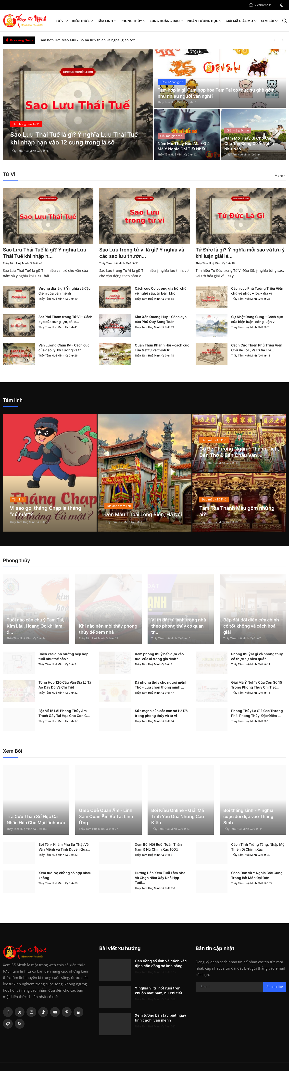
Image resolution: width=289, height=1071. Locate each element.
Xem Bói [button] (269, 21)
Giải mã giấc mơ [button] (241, 21)
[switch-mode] (282, 5)
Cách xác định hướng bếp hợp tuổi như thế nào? (63, 656)
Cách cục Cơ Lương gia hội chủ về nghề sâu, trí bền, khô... (161, 290)
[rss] (20, 1024)
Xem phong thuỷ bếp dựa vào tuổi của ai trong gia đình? (159, 656)
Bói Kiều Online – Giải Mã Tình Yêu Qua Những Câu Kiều (177, 816)
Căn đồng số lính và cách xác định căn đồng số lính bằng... (161, 963)
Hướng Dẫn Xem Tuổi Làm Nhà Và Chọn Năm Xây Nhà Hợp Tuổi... (160, 878)
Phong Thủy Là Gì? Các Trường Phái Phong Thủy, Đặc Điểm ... (257, 713)
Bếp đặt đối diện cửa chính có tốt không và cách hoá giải (251, 626)
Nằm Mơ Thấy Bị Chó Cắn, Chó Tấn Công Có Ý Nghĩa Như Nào (249, 143)
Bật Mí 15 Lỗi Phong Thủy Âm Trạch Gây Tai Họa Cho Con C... (64, 713)
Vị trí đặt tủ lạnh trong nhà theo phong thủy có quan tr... (178, 626)
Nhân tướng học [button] (204, 21)
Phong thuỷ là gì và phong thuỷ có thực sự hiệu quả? (257, 656)
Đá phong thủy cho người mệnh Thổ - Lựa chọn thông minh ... (161, 684)
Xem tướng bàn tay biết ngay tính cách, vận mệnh (160, 1018)
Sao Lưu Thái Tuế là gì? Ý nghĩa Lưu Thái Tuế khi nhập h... (44, 253)
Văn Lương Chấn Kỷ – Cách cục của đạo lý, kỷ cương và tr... (63, 347)
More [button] (279, 175)
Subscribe (274, 986)
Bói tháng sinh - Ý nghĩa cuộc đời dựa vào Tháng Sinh (248, 816)
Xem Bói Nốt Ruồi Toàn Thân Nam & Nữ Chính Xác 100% (158, 846)
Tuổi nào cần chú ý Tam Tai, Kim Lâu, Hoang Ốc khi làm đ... (35, 626)
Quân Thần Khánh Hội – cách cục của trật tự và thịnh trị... (162, 347)
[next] (283, 40)
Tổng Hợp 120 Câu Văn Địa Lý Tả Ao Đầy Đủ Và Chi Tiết (64, 684)
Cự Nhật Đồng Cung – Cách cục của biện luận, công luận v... (257, 319)
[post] (78, 104)
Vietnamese (260, 5)
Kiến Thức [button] (82, 21)
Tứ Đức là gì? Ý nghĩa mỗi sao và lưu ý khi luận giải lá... (240, 253)
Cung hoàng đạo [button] (166, 21)
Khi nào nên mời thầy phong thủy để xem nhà (108, 629)
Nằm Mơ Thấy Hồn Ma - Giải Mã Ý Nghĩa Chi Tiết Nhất (184, 146)
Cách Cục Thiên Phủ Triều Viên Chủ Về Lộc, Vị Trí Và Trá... (256, 347)
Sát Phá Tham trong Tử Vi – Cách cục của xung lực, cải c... (65, 319)
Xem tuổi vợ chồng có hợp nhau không (64, 875)
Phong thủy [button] (133, 21)
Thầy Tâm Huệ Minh (23, 151)
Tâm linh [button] (107, 21)
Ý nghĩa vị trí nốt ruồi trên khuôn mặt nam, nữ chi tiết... (160, 990)
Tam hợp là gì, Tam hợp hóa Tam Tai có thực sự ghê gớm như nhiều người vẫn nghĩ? (216, 93)
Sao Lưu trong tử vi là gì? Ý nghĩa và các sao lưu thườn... (141, 253)
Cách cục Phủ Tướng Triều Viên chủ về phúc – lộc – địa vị (257, 290)
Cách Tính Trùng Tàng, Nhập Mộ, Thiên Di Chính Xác (258, 846)
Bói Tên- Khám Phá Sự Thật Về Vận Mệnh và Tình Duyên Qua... (64, 846)
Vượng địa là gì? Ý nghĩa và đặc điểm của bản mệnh (64, 290)
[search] (284, 20)
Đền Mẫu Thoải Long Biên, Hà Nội (143, 514)
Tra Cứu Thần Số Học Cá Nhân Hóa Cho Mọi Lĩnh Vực (36, 819)
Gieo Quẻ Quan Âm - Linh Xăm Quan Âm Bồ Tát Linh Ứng (106, 816)
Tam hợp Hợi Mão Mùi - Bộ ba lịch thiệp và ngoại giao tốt (87, 40)
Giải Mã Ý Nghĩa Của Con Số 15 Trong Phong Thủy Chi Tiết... (256, 684)
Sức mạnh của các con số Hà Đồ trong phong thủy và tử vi (161, 713)
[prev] (275, 40)
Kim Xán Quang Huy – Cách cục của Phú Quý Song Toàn (161, 319)
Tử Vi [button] (62, 21)
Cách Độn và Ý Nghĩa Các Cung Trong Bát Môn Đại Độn (257, 875)
